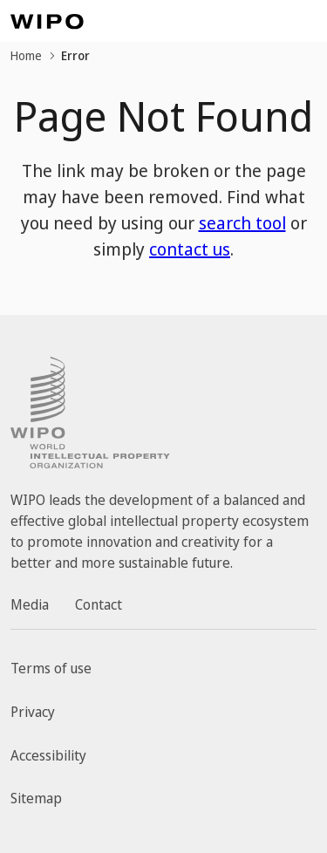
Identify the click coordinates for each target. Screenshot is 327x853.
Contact (98, 604)
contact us (189, 249)
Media (29, 604)
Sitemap (36, 798)
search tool (242, 223)
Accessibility (48, 755)
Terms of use (51, 668)
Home (26, 55)
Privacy (32, 711)
